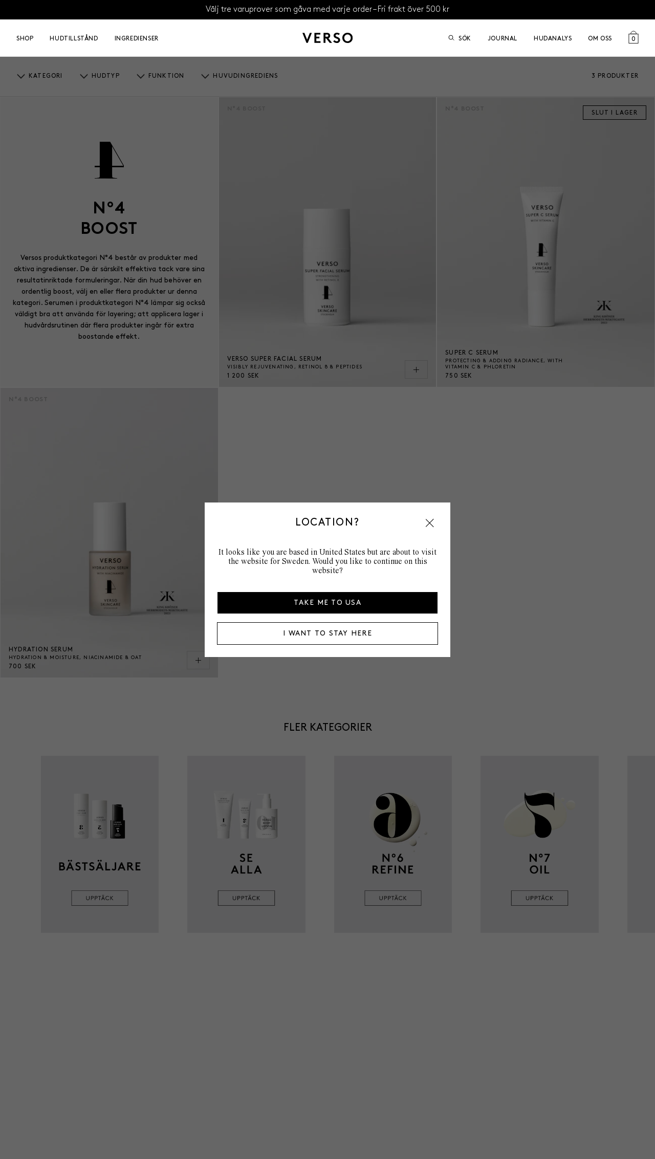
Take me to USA (327, 602)
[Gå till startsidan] (327, 38)
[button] (430, 523)
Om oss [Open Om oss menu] (600, 38)
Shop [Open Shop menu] (24, 38)
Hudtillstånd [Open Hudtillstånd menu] (74, 38)
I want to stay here (327, 633)
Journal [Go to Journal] (502, 38)
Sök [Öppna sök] (459, 38)
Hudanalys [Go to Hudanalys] (553, 38)
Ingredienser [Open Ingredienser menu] (137, 38)
